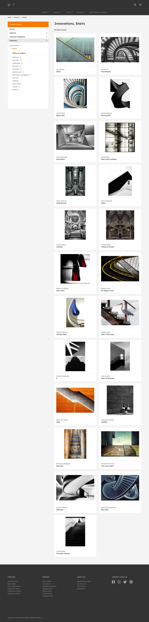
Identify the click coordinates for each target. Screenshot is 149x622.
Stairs (14, 48)
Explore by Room (14, 593)
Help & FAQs (46, 581)
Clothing (15, 81)
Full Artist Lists (13, 581)
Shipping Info (47, 589)
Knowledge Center (14, 586)
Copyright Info (47, 596)
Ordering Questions (49, 586)
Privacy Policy (47, 593)
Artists (28, 29)
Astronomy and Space (20, 75)
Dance (14, 90)
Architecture (16, 72)
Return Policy (47, 591)
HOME (9, 17)
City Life (15, 78)
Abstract (15, 57)
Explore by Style (13, 589)
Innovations (14, 45)
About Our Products (84, 581)
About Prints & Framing (98, 12)
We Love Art (81, 584)
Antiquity (15, 69)
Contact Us (46, 584)
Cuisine (15, 87)
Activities (15, 60)
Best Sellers (12, 584)
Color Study (16, 84)
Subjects (28, 33)
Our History (81, 586)
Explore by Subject (14, 591)
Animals (15, 66)
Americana (16, 63)
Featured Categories (28, 37)
